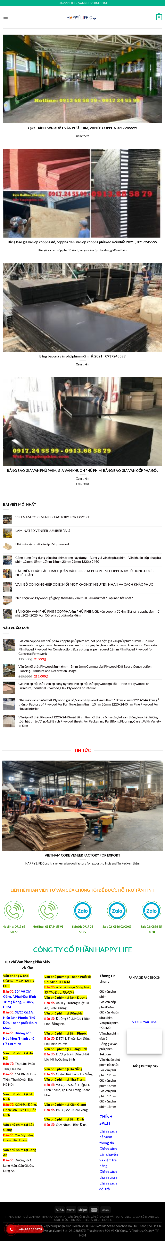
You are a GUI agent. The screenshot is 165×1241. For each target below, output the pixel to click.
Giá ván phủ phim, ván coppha (44, 1216)
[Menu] (5, 17)
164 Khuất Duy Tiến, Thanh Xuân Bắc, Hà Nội (19, 1079)
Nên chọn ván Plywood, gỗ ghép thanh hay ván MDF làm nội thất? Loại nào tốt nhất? (74, 598)
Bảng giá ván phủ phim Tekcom (108, 1049)
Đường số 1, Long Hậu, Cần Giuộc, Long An (18, 1165)
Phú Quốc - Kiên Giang (72, 1110)
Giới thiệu (61, 1219)
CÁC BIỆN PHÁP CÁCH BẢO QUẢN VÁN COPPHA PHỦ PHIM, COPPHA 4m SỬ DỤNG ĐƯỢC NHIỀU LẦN (84, 573)
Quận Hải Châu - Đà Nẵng (74, 1074)
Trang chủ (13, 1216)
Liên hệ (107, 1219)
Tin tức (76, 1219)
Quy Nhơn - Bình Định (71, 1124)
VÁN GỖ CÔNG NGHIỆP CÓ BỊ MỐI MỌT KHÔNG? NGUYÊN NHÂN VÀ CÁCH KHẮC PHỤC (84, 584)
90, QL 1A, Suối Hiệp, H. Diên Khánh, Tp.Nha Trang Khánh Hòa (67, 1090)
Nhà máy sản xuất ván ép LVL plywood (42, 544)
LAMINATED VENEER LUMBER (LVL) (42, 530)
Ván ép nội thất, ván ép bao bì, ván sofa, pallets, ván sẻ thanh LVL (113, 1216)
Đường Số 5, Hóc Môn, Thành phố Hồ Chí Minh (18, 1038)
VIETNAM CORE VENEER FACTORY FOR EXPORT (52, 517)
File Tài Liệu (92, 1219)
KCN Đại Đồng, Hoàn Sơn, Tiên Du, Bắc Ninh (20, 1109)
